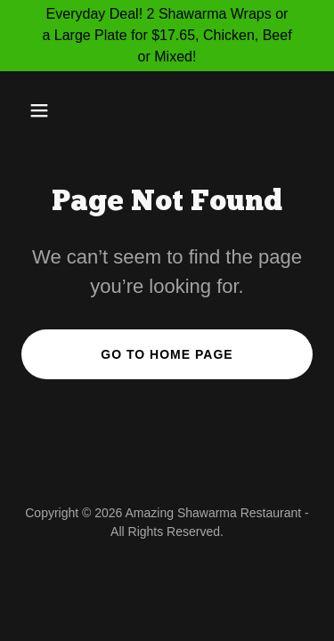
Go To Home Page (166, 354)
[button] (54, 110)
